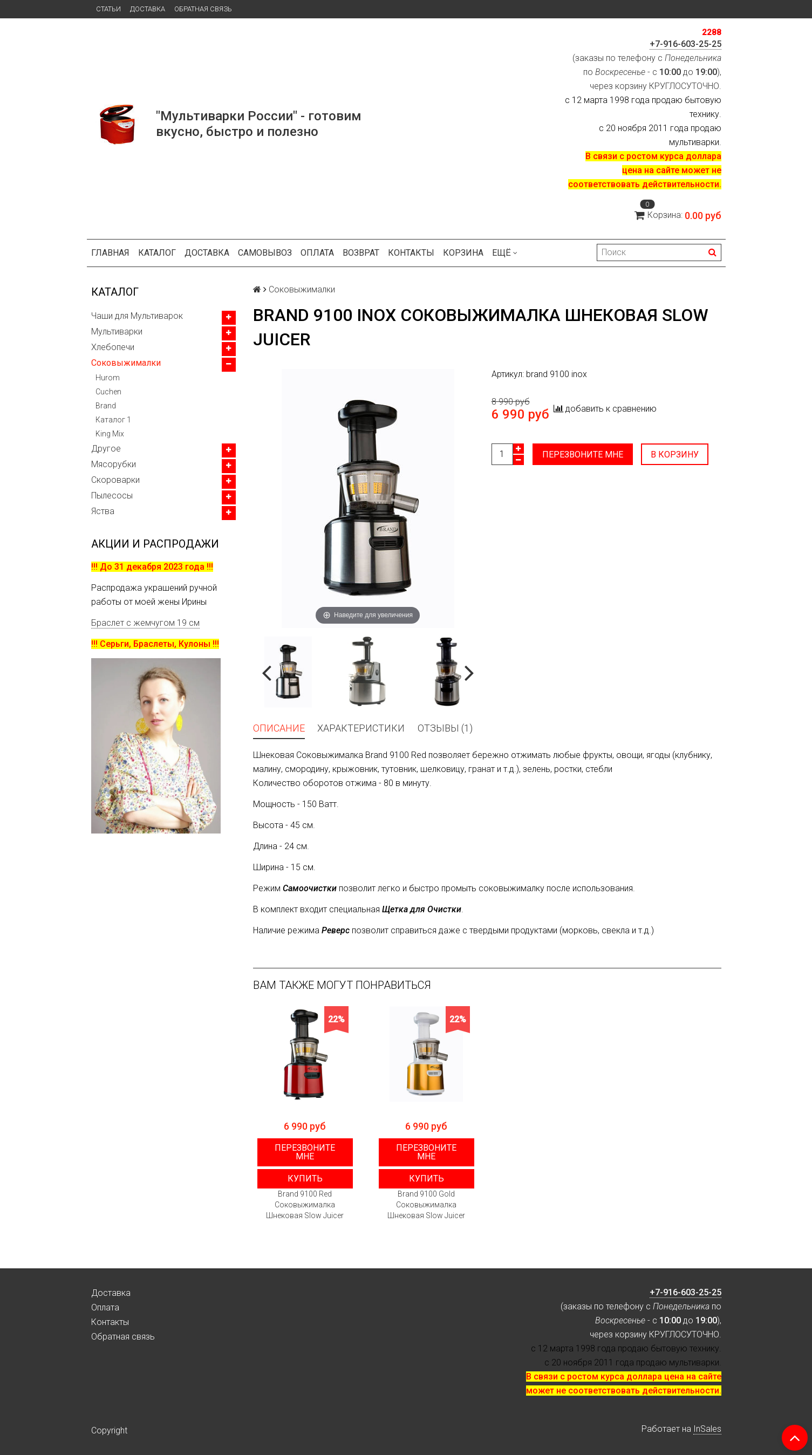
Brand (105, 405)
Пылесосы (112, 495)
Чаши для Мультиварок (137, 316)
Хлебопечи (112, 347)
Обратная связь (203, 9)
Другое (106, 448)
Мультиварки (116, 331)
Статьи (108, 9)
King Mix (109, 433)
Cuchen (108, 391)
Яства (102, 511)
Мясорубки (113, 464)
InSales (707, 1429)
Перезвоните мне (582, 454)
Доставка (147, 9)
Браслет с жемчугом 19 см (145, 623)
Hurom (107, 377)
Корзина (463, 253)
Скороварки (115, 480)
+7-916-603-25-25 (685, 44)
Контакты (411, 253)
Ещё (504, 253)
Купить (305, 1178)
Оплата (317, 253)
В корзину (675, 454)
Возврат (361, 253)
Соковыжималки (126, 363)
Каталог (157, 253)
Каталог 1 (113, 419)
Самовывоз (265, 253)
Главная (110, 253)
